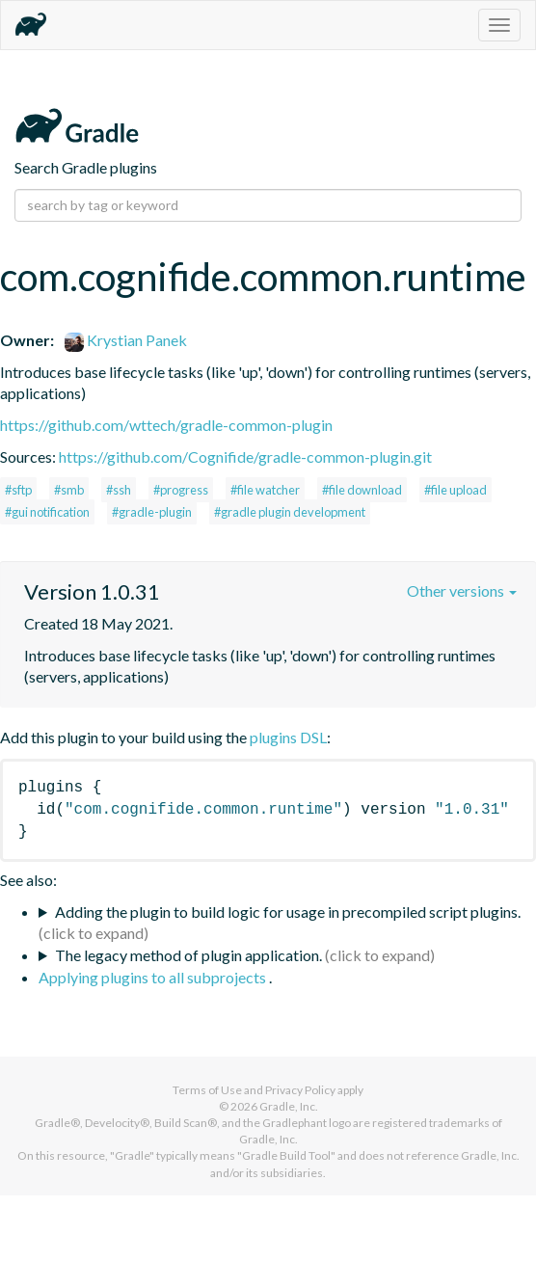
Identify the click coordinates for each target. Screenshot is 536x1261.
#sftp (18, 489)
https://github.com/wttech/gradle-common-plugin (166, 425)
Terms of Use (207, 1090)
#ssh (118, 489)
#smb (69, 489)
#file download (362, 489)
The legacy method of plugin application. (188, 955)
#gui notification (47, 512)
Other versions (462, 590)
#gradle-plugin (152, 512)
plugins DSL (288, 737)
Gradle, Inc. (288, 1106)
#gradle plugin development (289, 512)
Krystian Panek (126, 340)
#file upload (455, 489)
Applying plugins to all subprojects (154, 977)
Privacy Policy (300, 1090)
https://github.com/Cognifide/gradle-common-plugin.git (245, 456)
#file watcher (265, 489)
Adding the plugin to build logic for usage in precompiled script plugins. (288, 911)
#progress (180, 489)
